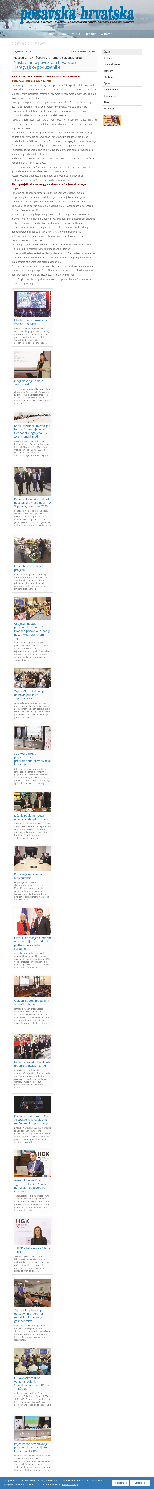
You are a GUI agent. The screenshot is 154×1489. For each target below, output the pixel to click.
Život (62, 34)
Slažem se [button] (140, 1483)
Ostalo (75, 34)
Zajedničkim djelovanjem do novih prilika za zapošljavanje (30, 694)
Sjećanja (90, 34)
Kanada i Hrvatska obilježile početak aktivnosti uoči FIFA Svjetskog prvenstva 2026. (32, 502)
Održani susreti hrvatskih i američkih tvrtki (31, 1002)
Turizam (108, 70)
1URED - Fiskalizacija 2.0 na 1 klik (32, 1250)
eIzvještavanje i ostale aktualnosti (28, 382)
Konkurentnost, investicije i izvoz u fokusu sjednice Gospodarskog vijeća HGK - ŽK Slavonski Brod (32, 431)
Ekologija (109, 108)
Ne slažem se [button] (120, 1483)
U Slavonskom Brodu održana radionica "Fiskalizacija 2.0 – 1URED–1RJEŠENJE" (31, 1383)
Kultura (108, 58)
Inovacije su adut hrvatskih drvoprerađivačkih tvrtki (32, 1064)
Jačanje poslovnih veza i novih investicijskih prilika (31, 817)
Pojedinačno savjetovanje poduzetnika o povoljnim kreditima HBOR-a (31, 1447)
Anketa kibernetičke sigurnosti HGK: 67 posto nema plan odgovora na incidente (30, 1185)
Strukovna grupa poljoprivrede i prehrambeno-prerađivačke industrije (32, 759)
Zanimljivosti (111, 89)
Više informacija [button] (70, 1484)
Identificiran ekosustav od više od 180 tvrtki (31, 322)
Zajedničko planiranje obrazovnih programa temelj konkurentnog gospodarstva (28, 1315)
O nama (106, 34)
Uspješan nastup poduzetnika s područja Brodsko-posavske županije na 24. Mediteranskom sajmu (32, 631)
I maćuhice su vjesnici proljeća (28, 568)
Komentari (110, 96)
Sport (107, 83)
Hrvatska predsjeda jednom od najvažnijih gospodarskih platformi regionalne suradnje (32, 943)
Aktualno (48, 34)
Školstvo (108, 77)
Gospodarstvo (112, 64)
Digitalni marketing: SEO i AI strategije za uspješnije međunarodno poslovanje (31, 1119)
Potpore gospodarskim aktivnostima (29, 876)
